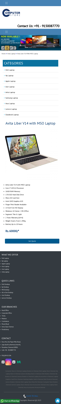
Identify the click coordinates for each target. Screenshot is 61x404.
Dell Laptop (8, 70)
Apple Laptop (9, 81)
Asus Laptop (9, 103)
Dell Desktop (6, 284)
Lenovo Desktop (7, 298)
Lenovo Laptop (10, 109)
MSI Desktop (5, 290)
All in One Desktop (7, 292)
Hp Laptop (8, 75)
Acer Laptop (8, 87)
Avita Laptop (9, 92)
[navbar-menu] (6, 32)
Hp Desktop (5, 287)
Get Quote (32, 241)
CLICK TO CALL (30, 396)
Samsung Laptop (10, 98)
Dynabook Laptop (11, 115)
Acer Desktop (6, 295)
